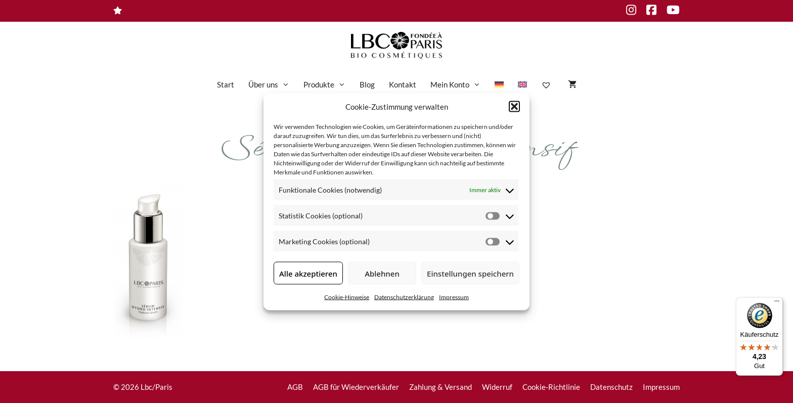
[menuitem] (499, 84)
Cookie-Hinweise (346, 297)
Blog (367, 84)
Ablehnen (382, 273)
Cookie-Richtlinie (551, 386)
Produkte (328, 84)
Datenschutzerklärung (404, 297)
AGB (295, 386)
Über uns (272, 84)
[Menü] (777, 303)
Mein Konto (459, 84)
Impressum (454, 297)
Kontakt (402, 84)
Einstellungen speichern (470, 273)
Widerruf (497, 386)
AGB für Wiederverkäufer (356, 386)
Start (225, 84)
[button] (514, 106)
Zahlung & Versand (440, 386)
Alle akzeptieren (308, 273)
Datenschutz (611, 386)
